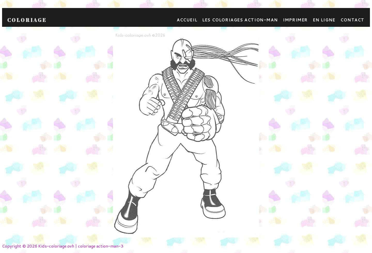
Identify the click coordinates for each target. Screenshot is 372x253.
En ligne (324, 20)
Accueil (187, 20)
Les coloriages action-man (240, 20)
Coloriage (27, 20)
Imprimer (295, 20)
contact (352, 20)
